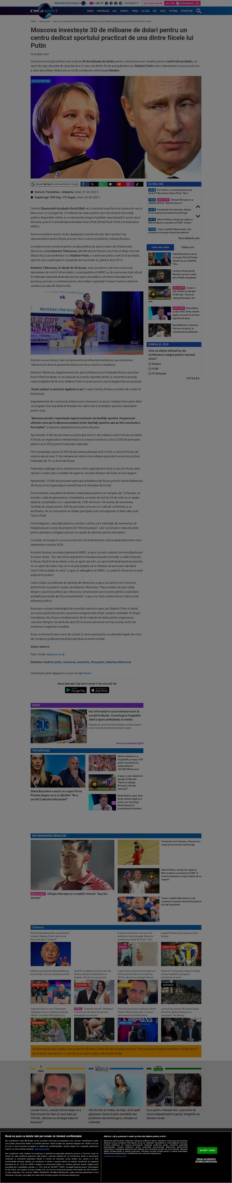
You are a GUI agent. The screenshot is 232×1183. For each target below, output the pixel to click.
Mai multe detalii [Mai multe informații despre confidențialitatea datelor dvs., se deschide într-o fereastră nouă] (42, 1149)
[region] (116, 1157)
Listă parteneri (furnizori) (115, 1156)
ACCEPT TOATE (207, 1150)
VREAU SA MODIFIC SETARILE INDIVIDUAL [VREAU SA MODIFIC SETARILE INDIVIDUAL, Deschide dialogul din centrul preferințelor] (206, 1160)
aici (36, 1167)
